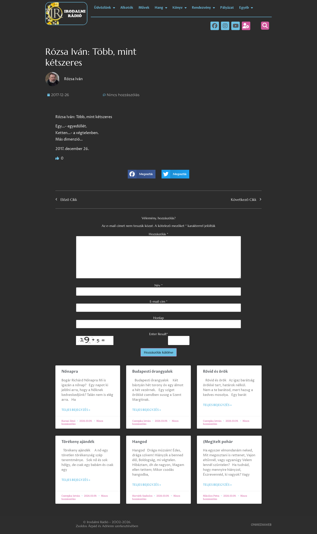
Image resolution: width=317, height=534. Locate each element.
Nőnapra (69, 371)
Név (158, 285)
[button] (265, 26)
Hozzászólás (158, 234)
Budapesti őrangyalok (152, 371)
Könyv (179, 7)
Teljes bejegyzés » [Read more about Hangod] (146, 485)
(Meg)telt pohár (218, 441)
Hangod (139, 441)
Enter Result (158, 334)
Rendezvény (203, 7)
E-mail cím (158, 301)
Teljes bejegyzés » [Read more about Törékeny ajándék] (75, 480)
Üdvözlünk (104, 7)
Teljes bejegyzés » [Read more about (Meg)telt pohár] (217, 485)
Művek (143, 7)
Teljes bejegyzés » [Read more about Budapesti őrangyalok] (146, 410)
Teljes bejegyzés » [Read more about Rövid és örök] (217, 405)
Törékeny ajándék (77, 441)
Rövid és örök (215, 371)
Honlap (158, 317)
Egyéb (246, 7)
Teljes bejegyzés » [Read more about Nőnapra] (75, 410)
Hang (161, 7)
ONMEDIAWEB (261, 525)
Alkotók (126, 7)
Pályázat (227, 7)
